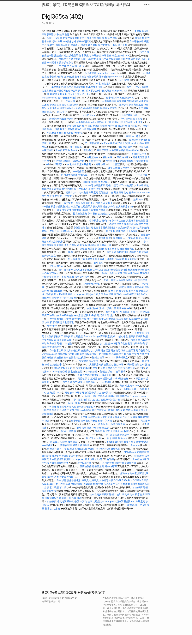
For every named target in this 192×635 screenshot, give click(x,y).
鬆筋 (109, 55)
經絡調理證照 (71, 55)
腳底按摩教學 (126, 160)
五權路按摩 (122, 157)
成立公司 (75, 59)
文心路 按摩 (134, 238)
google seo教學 (115, 441)
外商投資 (57, 164)
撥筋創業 (95, 417)
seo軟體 (124, 431)
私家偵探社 (53, 273)
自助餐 (138, 118)
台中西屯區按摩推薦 (77, 87)
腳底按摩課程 (125, 227)
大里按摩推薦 (56, 319)
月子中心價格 (123, 311)
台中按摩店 (61, 150)
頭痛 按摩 (51, 294)
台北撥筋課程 (83, 368)
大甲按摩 (124, 80)
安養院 (115, 248)
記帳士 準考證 (64, 343)
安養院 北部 (81, 448)
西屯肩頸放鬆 (75, 371)
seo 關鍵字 (53, 62)
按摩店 (120, 55)
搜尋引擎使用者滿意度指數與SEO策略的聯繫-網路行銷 (86, 4)
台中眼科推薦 (109, 101)
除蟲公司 (55, 441)
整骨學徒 (88, 150)
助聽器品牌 (106, 108)
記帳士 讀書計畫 (107, 308)
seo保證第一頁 (126, 97)
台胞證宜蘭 (84, 45)
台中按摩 (81, 427)
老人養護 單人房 (57, 487)
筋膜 (128, 410)
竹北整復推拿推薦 (56, 132)
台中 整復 (92, 213)
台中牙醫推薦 (94, 319)
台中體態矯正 (56, 459)
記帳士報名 (74, 403)
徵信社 (124, 350)
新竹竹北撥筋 (85, 259)
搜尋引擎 (135, 340)
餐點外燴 (106, 76)
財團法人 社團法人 (89, 480)
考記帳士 (108, 203)
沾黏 (44, 343)
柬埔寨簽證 (48, 34)
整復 (95, 368)
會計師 (110, 459)
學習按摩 (140, 378)
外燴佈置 (121, 308)
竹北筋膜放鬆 (66, 477)
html (88, 94)
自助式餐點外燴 (53, 498)
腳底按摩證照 (49, 55)
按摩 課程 (77, 498)
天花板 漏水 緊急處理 (89, 90)
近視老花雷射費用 (100, 227)
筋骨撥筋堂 (122, 357)
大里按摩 (138, 185)
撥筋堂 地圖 (125, 287)
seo (72, 231)
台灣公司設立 (49, 255)
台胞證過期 (48, 150)
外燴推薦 (139, 333)
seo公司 (89, 185)
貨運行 (118, 462)
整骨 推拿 (138, 199)
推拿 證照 (139, 455)
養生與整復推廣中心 (75, 38)
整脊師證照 (48, 477)
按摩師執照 (135, 319)
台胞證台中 (92, 157)
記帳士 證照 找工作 (57, 129)
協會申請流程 (131, 224)
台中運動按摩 (136, 41)
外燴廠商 (95, 45)
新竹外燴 (57, 41)
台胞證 (113, 45)
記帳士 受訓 (124, 143)
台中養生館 (137, 410)
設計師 (60, 55)
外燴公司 (115, 350)
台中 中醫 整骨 (64, 66)
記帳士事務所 (100, 259)
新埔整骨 (75, 445)
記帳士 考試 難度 (56, 38)
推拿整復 (74, 480)
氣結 (126, 494)
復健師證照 (142, 220)
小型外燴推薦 (95, 87)
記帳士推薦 (110, 280)
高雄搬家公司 (120, 417)
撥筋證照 (110, 160)
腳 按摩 (127, 354)
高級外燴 (91, 427)
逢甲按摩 (100, 164)
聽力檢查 (51, 343)
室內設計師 (53, 392)
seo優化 (67, 41)
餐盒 (114, 55)
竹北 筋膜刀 (85, 55)
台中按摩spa (89, 115)
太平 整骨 (71, 245)
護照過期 (91, 129)
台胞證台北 (104, 213)
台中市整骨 (112, 97)
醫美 (142, 343)
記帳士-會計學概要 (94, 396)
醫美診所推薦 (120, 269)
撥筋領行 (90, 382)
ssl (92, 122)
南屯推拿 (132, 125)
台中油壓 (98, 262)
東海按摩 (83, 175)
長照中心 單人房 (94, 294)
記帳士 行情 (95, 160)
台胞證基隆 (55, 104)
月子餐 (62, 448)
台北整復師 (126, 343)
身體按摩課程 (141, 31)
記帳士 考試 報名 (119, 336)
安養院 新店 (143, 452)
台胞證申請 (90, 392)
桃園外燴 (124, 473)
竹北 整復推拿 (103, 83)
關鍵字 (50, 45)
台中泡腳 (83, 192)
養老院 (104, 182)
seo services (55, 290)
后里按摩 (89, 459)
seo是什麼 (78, 171)
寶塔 (130, 146)
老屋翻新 (117, 238)
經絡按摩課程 (92, 108)
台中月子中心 (134, 87)
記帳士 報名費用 (77, 357)
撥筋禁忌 (122, 146)
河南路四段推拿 (90, 210)
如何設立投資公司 (63, 368)
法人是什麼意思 (76, 94)
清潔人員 (120, 424)
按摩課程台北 (66, 62)
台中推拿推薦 (74, 210)
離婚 (122, 248)
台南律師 (85, 417)
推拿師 (110, 259)
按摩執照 (143, 252)
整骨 (128, 136)
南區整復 (56, 455)
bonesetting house (106, 73)
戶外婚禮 (113, 206)
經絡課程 (125, 434)
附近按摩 (69, 392)
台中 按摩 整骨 (61, 34)
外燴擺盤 (105, 350)
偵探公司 (91, 406)
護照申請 (135, 59)
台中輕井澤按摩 (67, 297)
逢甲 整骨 (112, 38)
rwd (127, 55)
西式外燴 (107, 90)
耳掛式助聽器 (115, 168)
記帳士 (64, 431)
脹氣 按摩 (74, 276)
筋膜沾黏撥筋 (87, 466)
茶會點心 (138, 104)
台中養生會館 (119, 220)
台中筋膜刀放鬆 (55, 76)
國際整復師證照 (70, 104)
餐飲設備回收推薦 (77, 129)
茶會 (114, 108)
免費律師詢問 (66, 118)
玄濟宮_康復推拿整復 (75, 76)
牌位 (58, 210)
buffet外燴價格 (77, 108)
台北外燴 (95, 350)
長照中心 (135, 311)
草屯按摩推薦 (128, 118)
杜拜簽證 (78, 336)
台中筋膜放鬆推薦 (118, 150)
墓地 (98, 59)
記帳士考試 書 (88, 59)
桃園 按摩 (52, 94)
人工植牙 (137, 122)
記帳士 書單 (98, 357)
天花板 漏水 (122, 319)
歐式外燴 (139, 38)
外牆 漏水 (47, 111)
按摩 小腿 (113, 290)
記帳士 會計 (108, 273)
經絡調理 (54, 118)
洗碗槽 (112, 224)
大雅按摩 (123, 206)
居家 (56, 477)
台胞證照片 (65, 59)
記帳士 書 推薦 (91, 315)
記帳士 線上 (72, 192)
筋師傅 (86, 182)
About (147, 4)
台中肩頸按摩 (103, 448)
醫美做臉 (123, 290)
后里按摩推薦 (135, 336)
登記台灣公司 (56, 266)
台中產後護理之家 (139, 473)
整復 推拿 (52, 326)
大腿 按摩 (102, 38)
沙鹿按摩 (142, 280)
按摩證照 (145, 340)
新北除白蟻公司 (72, 350)
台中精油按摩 (78, 420)
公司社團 (70, 101)
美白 (88, 227)
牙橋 (143, 153)
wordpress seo (119, 90)
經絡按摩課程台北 (91, 354)
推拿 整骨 (112, 438)
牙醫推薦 (56, 189)
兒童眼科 (83, 361)
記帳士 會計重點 (92, 283)
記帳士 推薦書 (87, 248)
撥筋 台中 (62, 111)
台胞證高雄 (100, 122)
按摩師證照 (57, 206)
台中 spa (87, 336)
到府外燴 (122, 45)
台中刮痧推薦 (83, 122)
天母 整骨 (143, 108)
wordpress (116, 76)
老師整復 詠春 (106, 192)
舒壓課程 (73, 45)
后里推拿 (129, 385)
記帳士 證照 (106, 315)
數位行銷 (73, 259)
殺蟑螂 (80, 125)
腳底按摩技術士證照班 (121, 122)
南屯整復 (68, 203)
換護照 (126, 168)
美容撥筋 (136, 153)
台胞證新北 (68, 322)
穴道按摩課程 (104, 392)
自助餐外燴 (94, 125)
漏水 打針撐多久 (94, 203)
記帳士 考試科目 (108, 125)
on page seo (79, 294)
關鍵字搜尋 (132, 101)
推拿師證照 (60, 245)
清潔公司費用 (94, 76)
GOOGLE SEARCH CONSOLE (88, 269)
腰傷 (70, 252)
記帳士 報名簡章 (68, 441)
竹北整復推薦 (80, 213)
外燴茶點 (96, 55)
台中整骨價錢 (140, 227)
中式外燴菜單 (108, 319)
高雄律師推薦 (112, 396)
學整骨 (120, 224)
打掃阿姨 (120, 368)
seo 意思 (136, 136)
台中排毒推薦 (106, 480)
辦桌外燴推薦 (84, 164)
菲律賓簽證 (91, 371)
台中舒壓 (107, 382)
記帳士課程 (78, 66)
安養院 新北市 (102, 431)
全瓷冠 (116, 164)
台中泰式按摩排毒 (111, 59)
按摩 (47, 364)
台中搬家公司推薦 (81, 41)
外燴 (104, 55)
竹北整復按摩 (92, 143)
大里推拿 (91, 38)
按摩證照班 (99, 185)
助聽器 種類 (133, 364)
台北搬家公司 (104, 245)
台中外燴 (144, 52)
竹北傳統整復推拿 (128, 115)
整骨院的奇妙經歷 (58, 462)
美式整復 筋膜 (58, 87)
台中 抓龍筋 (76, 146)
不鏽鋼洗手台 (77, 160)
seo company (139, 396)
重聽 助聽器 (73, 501)
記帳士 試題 (103, 427)
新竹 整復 (132, 417)
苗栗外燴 (145, 273)
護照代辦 (107, 378)
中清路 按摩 (104, 238)
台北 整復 (105, 343)
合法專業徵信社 (112, 484)
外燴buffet (133, 150)
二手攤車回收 (83, 189)
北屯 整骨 (129, 192)
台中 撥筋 (145, 364)
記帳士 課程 (106, 371)
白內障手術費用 (69, 175)
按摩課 (102, 210)
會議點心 (133, 252)
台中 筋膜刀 (62, 276)
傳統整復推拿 (61, 357)
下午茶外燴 (53, 231)
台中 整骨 (47, 196)
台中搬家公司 (56, 350)
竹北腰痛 (105, 45)
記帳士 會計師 (141, 441)
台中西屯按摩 (66, 269)
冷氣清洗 (61, 501)
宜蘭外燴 (119, 259)
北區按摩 (125, 59)
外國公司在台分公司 (67, 90)
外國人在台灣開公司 (88, 375)
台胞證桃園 (122, 252)
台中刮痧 (77, 382)
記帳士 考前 (138, 389)
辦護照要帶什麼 (136, 269)
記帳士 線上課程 (71, 206)
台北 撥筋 (55, 508)
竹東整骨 (121, 101)
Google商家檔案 (101, 336)
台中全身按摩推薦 (67, 97)
